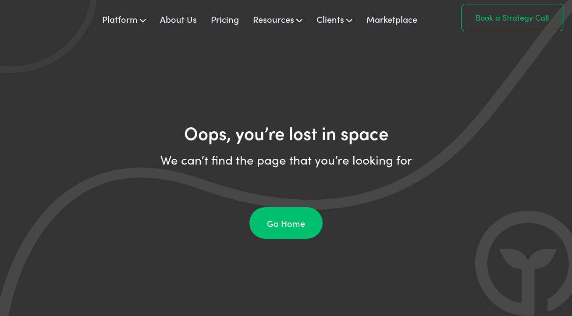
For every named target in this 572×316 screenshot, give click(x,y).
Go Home (286, 223)
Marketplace (391, 18)
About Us (178, 18)
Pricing (225, 18)
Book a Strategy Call (512, 17)
